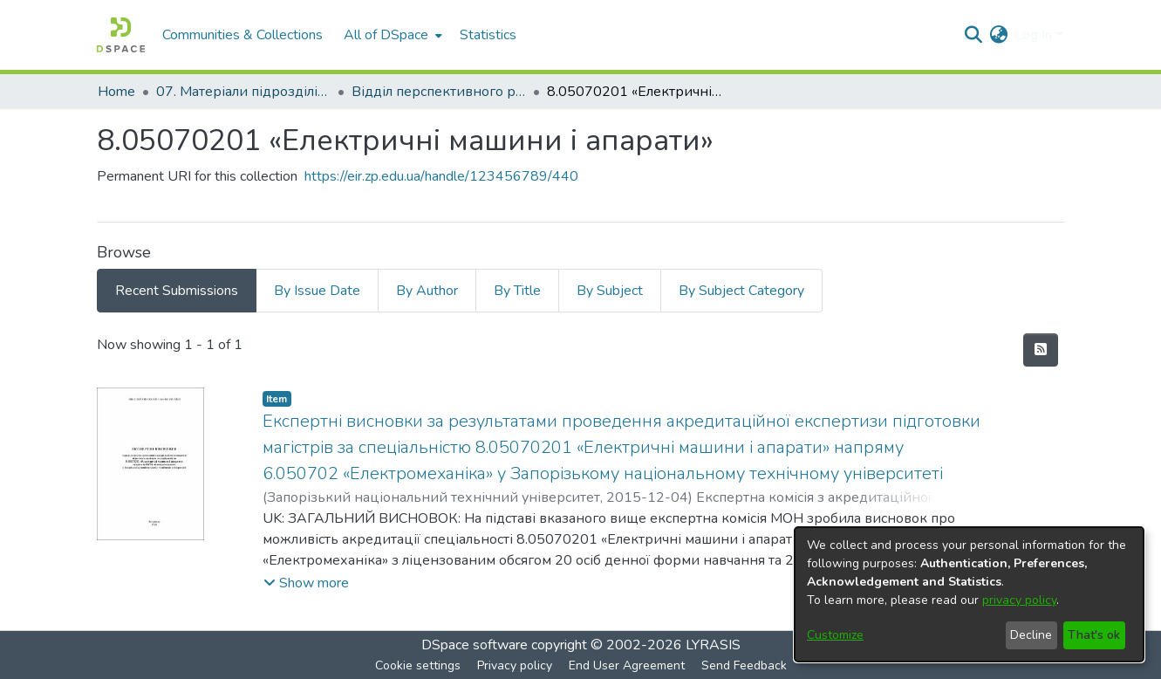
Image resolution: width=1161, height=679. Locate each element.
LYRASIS (713, 645)
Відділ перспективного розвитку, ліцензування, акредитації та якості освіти (439, 91)
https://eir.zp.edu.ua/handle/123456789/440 (441, 176)
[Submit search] (973, 34)
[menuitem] (391, 35)
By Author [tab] (427, 290)
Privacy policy (514, 665)
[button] (306, 583)
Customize (835, 635)
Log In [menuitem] (1033, 35)
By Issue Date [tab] (317, 290)
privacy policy (1019, 600)
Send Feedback (744, 665)
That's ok (1094, 635)
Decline (1031, 635)
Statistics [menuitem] (488, 35)
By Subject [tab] (610, 290)
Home (116, 91)
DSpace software (474, 645)
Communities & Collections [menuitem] (242, 35)
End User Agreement (627, 665)
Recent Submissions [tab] (176, 290)
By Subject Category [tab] (741, 290)
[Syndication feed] (1040, 350)
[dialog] (969, 594)
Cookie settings (418, 665)
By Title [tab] (517, 290)
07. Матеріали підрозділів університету (243, 91)
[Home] (121, 34)
